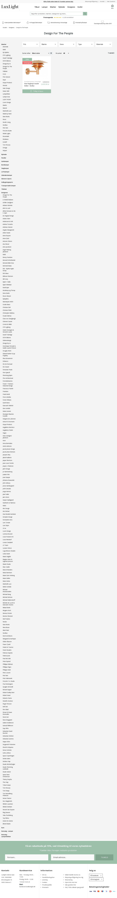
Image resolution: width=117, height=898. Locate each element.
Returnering (67, 880)
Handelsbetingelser (47, 877)
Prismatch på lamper (81, 23)
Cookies (43, 882)
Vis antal (59, 53)
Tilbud (36, 7)
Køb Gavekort (111, 1)
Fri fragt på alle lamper (36, 23)
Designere (71, 7)
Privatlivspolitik (46, 885)
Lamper (45, 7)
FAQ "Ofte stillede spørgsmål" (73, 887)
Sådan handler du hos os (71, 875)
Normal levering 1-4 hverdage (59, 23)
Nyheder (61, 7)
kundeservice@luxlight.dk (27, 887)
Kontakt (102, 1)
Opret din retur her (70, 882)
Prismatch (44, 887)
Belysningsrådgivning (91, 1)
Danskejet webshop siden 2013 (103, 24)
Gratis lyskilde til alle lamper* (12, 23)
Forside (5, 28)
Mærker (53, 7)
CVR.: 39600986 (6, 877)
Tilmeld (104, 858)
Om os (43, 875)
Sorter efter (26, 53)
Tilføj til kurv (36, 91)
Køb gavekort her (69, 885)
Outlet (79, 7)
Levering (44, 880)
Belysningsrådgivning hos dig (73, 877)
